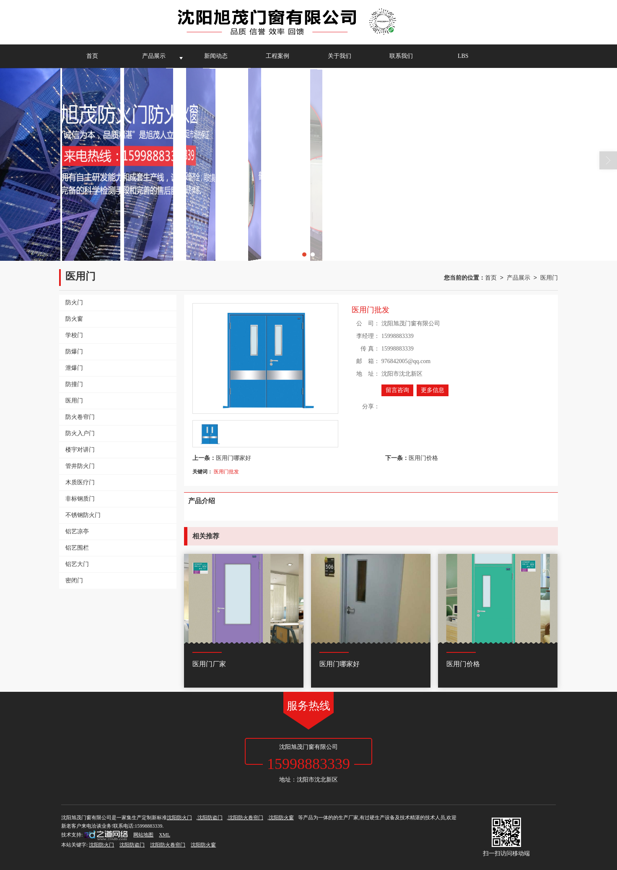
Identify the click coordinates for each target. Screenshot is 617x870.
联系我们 (401, 56)
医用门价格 (423, 457)
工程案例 (277, 56)
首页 (92, 56)
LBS (463, 56)
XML (164, 835)
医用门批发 (226, 472)
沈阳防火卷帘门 (245, 818)
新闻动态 (216, 56)
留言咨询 (397, 390)
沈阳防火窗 (281, 818)
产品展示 (154, 56)
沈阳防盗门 (210, 818)
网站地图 (143, 835)
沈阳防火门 (179, 818)
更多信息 (432, 390)
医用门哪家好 (233, 457)
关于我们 (339, 56)
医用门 (549, 277)
